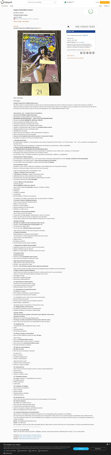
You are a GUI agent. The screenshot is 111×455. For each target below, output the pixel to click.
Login (97, 2)
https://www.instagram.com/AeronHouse (31, 437)
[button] (37, 453)
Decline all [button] (98, 448)
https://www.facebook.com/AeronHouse (30, 435)
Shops (11, 6)
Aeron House (87, 49)
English (106, 6)
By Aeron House (18, 12)
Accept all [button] (81, 448)
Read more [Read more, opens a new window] (65, 448)
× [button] (109, 444)
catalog (77, 26)
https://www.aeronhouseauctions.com (29, 438)
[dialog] (55, 449)
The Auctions (4, 6)
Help (100, 6)
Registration (104, 2)
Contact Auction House (20, 15)
